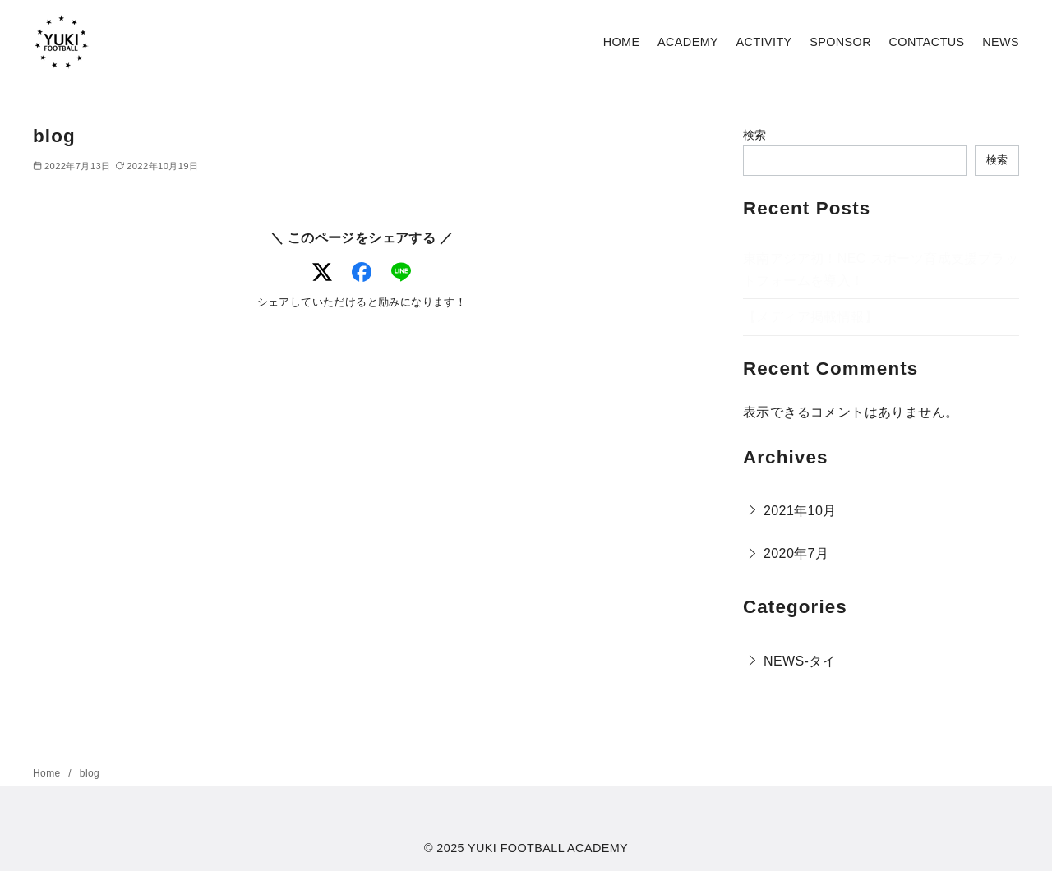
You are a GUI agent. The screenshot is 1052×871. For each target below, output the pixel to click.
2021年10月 (800, 511)
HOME (621, 41)
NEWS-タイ (800, 661)
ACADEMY (688, 41)
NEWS (1000, 41)
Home (48, 773)
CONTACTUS (927, 41)
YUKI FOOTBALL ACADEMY (548, 848)
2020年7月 (796, 553)
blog (89, 773)
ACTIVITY (764, 41)
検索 (755, 134)
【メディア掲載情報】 (810, 317)
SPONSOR (840, 41)
